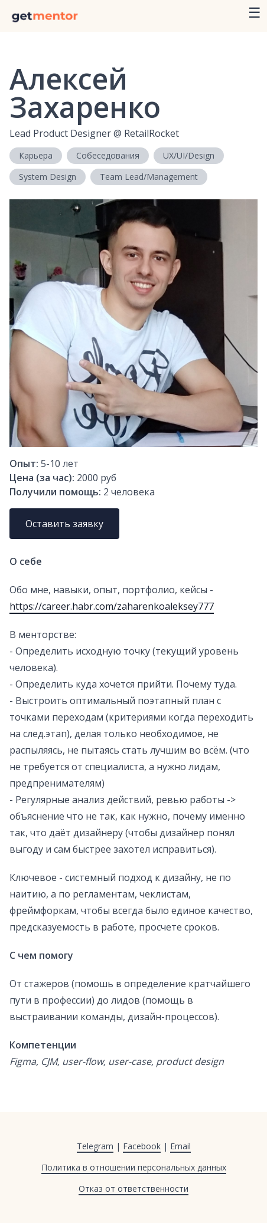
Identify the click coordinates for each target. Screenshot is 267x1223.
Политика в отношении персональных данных (133, 1167)
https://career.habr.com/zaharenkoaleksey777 (111, 606)
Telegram (95, 1146)
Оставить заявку (64, 523)
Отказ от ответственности (133, 1188)
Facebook (142, 1146)
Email (180, 1146)
